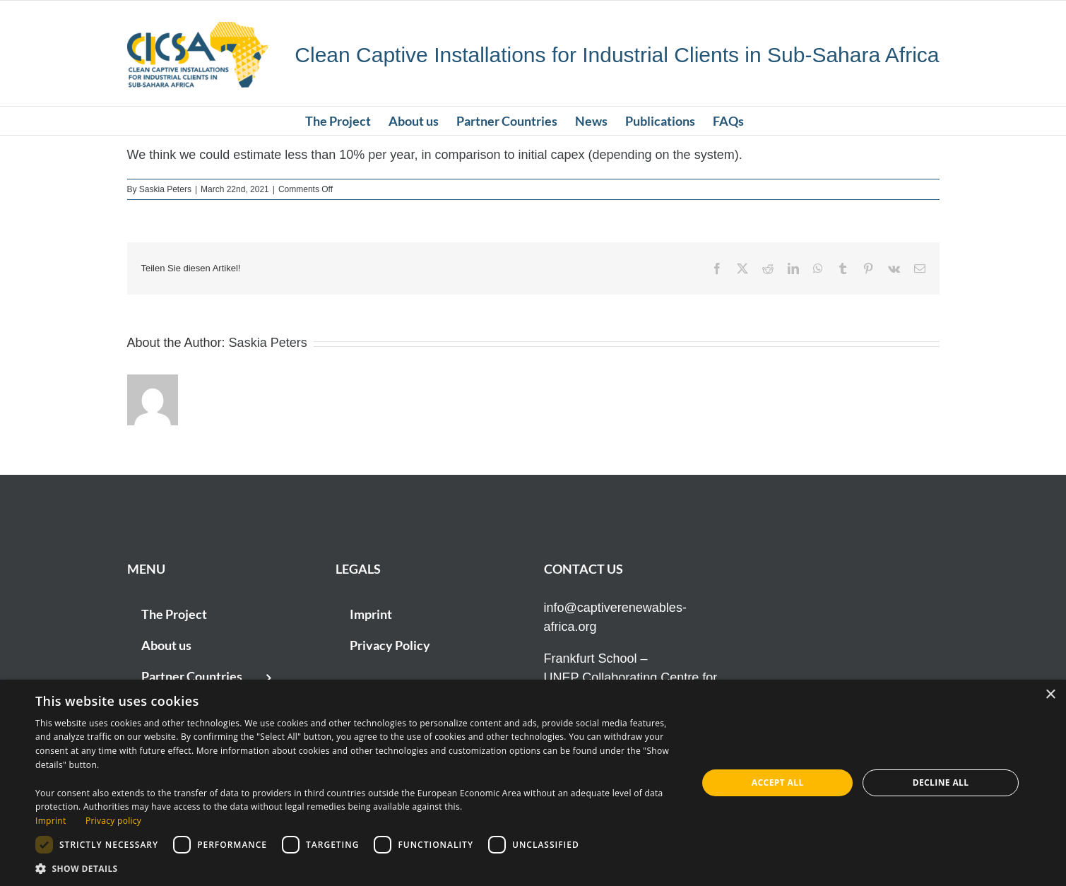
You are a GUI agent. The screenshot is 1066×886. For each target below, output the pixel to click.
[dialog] (533, 783)
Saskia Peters (165, 189)
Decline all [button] (941, 782)
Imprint (50, 821)
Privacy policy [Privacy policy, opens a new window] (113, 821)
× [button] (1050, 695)
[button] (356, 868)
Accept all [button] (778, 782)
